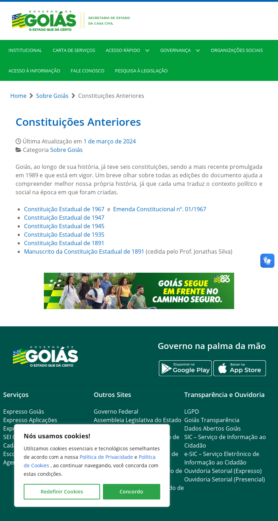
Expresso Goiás (23, 411)
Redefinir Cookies (62, 491)
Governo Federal (116, 411)
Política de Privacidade (107, 457)
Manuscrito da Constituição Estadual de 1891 (84, 251)
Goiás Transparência (211, 420)
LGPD (191, 411)
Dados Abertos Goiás (212, 428)
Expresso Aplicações (30, 420)
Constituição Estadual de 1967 (64, 209)
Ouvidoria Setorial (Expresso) (223, 471)
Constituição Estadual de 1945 (64, 226)
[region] (92, 465)
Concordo (131, 491)
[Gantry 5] (45, 355)
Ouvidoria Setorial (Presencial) (224, 479)
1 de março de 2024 (109, 141)
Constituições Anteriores (78, 121)
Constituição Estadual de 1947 (64, 217)
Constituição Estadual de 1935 (64, 234)
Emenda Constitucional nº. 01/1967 (159, 209)
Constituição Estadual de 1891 (64, 243)
